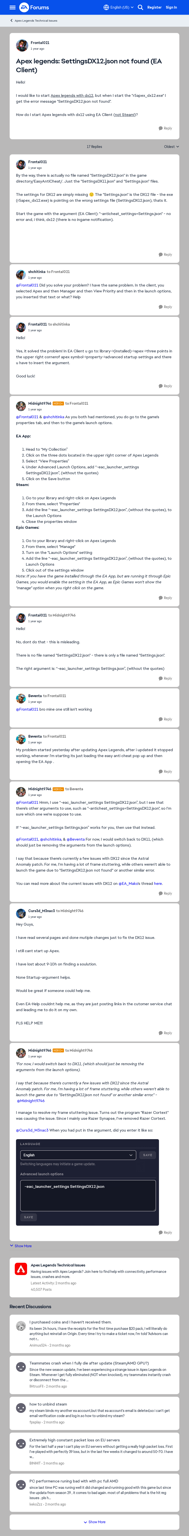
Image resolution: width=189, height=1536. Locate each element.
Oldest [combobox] (171, 146)
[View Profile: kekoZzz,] (21, 1485)
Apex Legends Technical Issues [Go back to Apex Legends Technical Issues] (33, 20)
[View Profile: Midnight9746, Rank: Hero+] (21, 406)
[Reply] (165, 128)
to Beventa (74, 789)
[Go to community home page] (34, 7)
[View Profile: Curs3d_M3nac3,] (21, 914)
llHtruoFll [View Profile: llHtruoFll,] (36, 1386)
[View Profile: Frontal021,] (22, 45)
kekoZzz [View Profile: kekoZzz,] (36, 1504)
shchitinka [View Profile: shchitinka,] (37, 272)
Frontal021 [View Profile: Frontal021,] (40, 43)
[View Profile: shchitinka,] (21, 275)
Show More (21, 1246)
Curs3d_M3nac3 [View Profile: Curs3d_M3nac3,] (41, 911)
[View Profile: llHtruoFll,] (21, 1367)
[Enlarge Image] (94, 1182)
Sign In (171, 7)
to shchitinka (59, 324)
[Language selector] (118, 7)
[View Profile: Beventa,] (21, 698)
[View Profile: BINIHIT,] (21, 1444)
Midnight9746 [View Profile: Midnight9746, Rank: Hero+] (39, 403)
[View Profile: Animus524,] (21, 1326)
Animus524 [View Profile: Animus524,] (38, 1345)
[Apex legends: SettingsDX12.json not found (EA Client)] (37, 168)
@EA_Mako (128, 883)
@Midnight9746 (31, 1100)
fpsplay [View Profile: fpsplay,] (35, 1422)
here (158, 883)
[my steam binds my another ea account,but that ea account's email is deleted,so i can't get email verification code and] (101, 1413)
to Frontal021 (58, 272)
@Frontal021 (27, 285)
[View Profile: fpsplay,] (21, 1408)
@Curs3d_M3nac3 (32, 1130)
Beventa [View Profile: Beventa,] (35, 696)
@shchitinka (53, 416)
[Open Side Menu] (12, 7)
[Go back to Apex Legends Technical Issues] (102, 1265)
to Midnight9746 (62, 615)
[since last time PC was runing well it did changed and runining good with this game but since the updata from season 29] (101, 1492)
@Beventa (76, 839)
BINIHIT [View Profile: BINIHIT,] (35, 1463)
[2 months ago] (59, 1345)
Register (154, 7)
